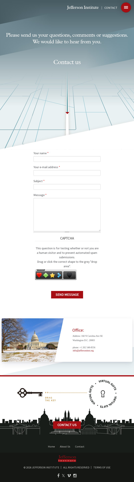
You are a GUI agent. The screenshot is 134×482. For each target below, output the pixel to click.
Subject (39, 181)
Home (51, 446)
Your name (41, 153)
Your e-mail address (46, 167)
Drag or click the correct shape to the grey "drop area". (67, 264)
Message (40, 195)
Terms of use (102, 467)
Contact (79, 446)
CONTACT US (67, 425)
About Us (65, 446)
